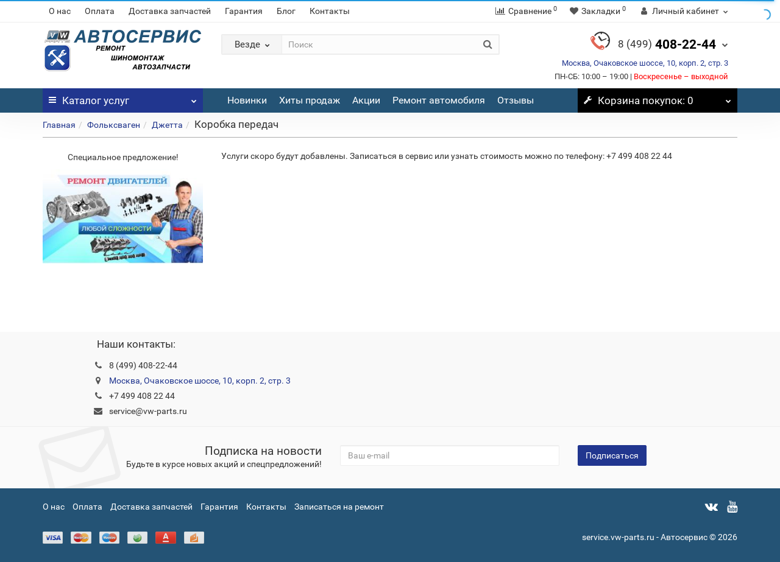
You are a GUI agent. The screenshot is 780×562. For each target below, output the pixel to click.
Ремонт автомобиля (438, 100)
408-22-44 (667, 44)
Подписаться (612, 455)
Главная (59, 125)
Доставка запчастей (170, 11)
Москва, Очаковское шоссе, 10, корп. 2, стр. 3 (645, 63)
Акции (366, 100)
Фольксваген (113, 125)
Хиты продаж (309, 100)
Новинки (247, 100)
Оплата (100, 11)
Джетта (167, 125)
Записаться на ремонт (339, 506)
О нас (60, 11)
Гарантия (244, 11)
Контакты (330, 11)
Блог (286, 11)
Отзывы (515, 100)
